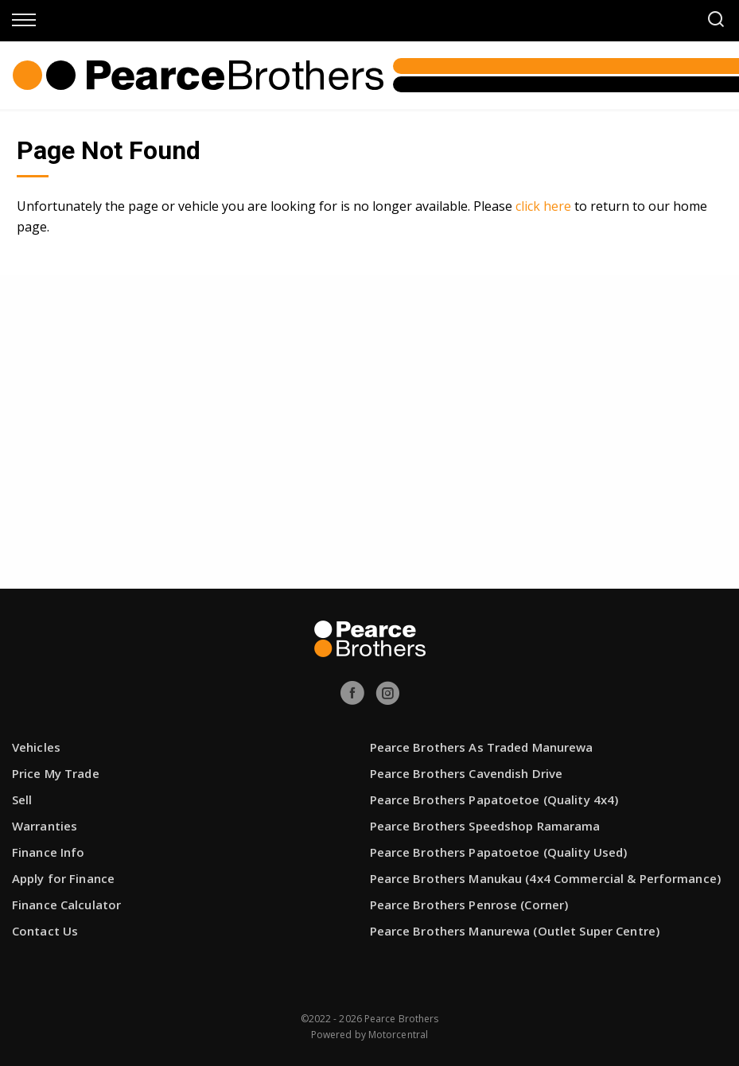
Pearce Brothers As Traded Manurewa (481, 747)
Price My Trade (55, 773)
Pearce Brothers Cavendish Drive (466, 773)
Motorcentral (398, 1034)
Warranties (44, 826)
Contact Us (45, 931)
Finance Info (48, 852)
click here (543, 206)
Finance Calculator (66, 904)
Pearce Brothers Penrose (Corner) (469, 904)
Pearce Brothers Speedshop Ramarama (485, 826)
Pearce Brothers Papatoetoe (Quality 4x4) (494, 799)
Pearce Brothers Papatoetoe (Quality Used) (499, 852)
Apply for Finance (63, 878)
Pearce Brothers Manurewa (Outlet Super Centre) (515, 931)
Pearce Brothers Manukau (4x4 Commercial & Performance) (545, 878)
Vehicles (36, 747)
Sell (22, 799)
